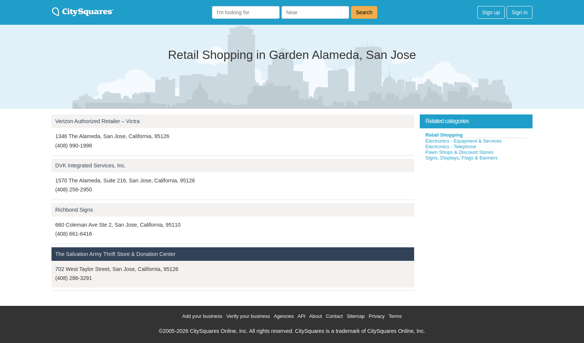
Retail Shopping (444, 135)
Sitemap (356, 316)
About (315, 316)
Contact (334, 316)
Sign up (491, 12)
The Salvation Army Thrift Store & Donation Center (115, 254)
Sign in (519, 12)
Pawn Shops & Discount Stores (459, 152)
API (302, 316)
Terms (395, 316)
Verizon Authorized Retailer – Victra (97, 121)
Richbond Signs (74, 210)
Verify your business (248, 316)
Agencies (284, 316)
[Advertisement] (476, 217)
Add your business (202, 316)
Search (364, 12)
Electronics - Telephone (450, 146)
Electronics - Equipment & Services (463, 141)
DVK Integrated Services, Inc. (90, 165)
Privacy (377, 316)
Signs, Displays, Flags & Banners (461, 158)
